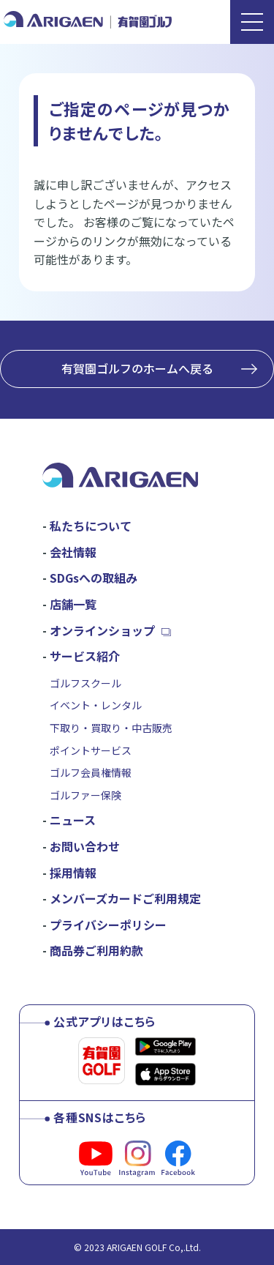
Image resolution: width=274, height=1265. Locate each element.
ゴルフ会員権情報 (91, 772)
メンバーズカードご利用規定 (125, 898)
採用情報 (73, 872)
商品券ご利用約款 (96, 950)
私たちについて (91, 525)
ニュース (73, 820)
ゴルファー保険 (85, 795)
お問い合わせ (85, 846)
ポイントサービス (91, 750)
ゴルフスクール (85, 683)
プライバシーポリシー (108, 924)
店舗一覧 (73, 604)
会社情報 (73, 552)
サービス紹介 (85, 656)
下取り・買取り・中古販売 (111, 727)
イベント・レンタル (96, 705)
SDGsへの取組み (93, 577)
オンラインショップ (102, 630)
